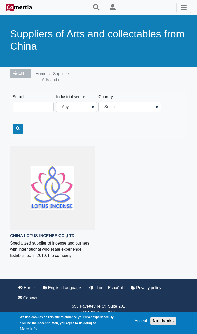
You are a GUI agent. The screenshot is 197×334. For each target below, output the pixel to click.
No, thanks (163, 321)
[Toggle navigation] (183, 8)
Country (105, 97)
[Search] (18, 129)
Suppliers (61, 74)
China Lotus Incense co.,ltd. (43, 236)
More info (28, 329)
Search (19, 97)
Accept (141, 321)
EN (19, 73)
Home (40, 74)
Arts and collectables (61, 80)
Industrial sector (70, 97)
